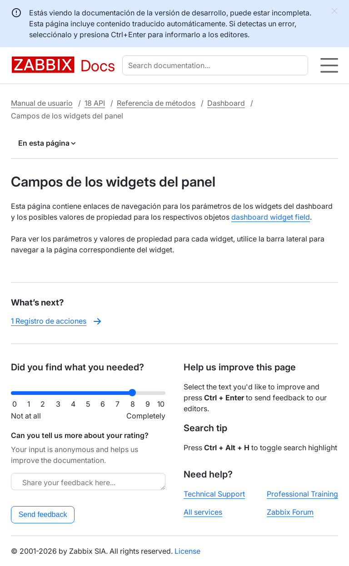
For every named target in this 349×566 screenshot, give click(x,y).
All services (203, 512)
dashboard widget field (270, 216)
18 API (95, 103)
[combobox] (217, 65)
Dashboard (226, 103)
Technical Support (214, 493)
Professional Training (302, 493)
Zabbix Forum (290, 512)
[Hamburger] (329, 65)
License (187, 551)
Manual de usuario (42, 103)
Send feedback (43, 514)
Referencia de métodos (156, 103)
